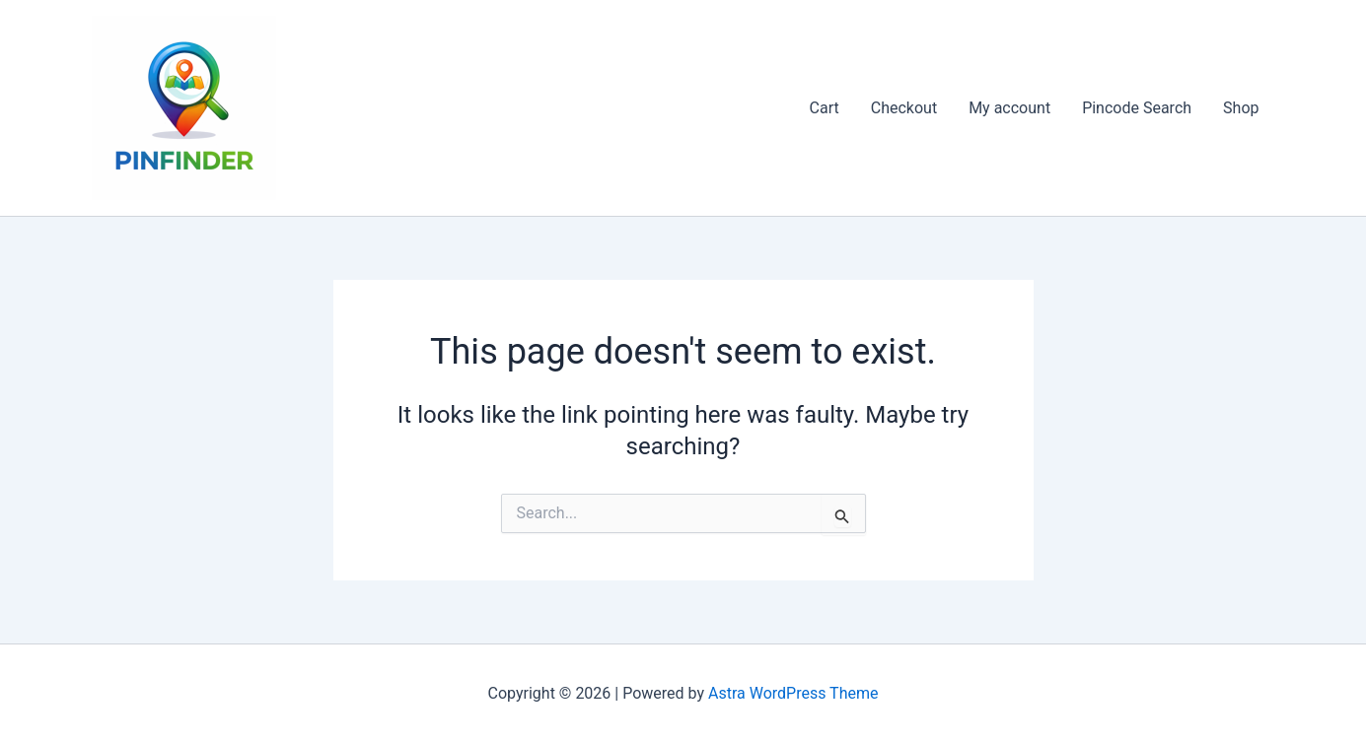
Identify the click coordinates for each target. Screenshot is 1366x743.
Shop (1240, 108)
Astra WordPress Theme (793, 693)
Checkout (904, 108)
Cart (824, 108)
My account (1009, 108)
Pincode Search (1136, 108)
